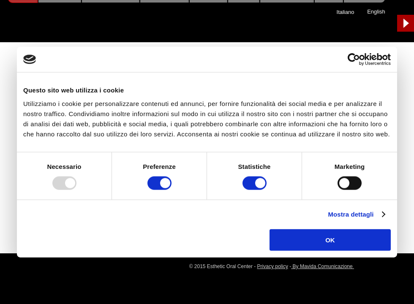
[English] (376, 11)
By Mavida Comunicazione (322, 266)
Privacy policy (272, 266)
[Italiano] (345, 12)
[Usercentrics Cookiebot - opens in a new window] (354, 59)
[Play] (405, 23)
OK (330, 239)
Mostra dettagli (350, 214)
